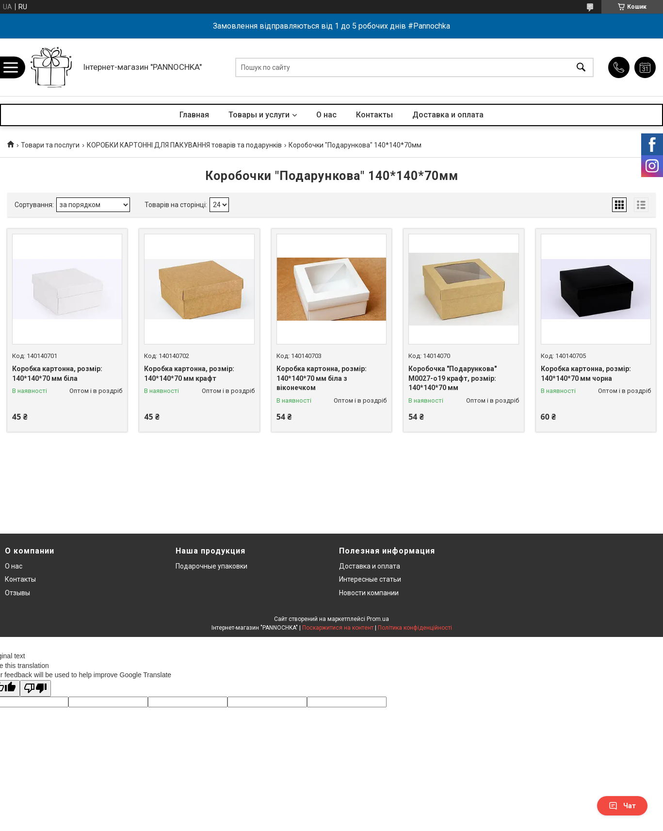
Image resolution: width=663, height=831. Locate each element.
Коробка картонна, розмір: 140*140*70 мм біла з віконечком (321, 378)
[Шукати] (581, 67)
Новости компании (369, 593)
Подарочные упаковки (211, 566)
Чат (622, 805)
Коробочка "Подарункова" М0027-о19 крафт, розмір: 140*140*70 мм (452, 378)
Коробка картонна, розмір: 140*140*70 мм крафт (189, 373)
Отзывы (17, 593)
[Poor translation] (35, 688)
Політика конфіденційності (415, 627)
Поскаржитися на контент (337, 627)
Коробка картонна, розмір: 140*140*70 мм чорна (586, 373)
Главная (194, 114)
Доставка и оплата (448, 114)
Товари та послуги (50, 145)
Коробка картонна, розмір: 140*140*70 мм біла (57, 373)
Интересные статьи (370, 579)
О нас (326, 114)
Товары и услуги (259, 114)
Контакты (374, 114)
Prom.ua (378, 619)
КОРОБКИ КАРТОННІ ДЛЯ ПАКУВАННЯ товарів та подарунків (184, 145)
